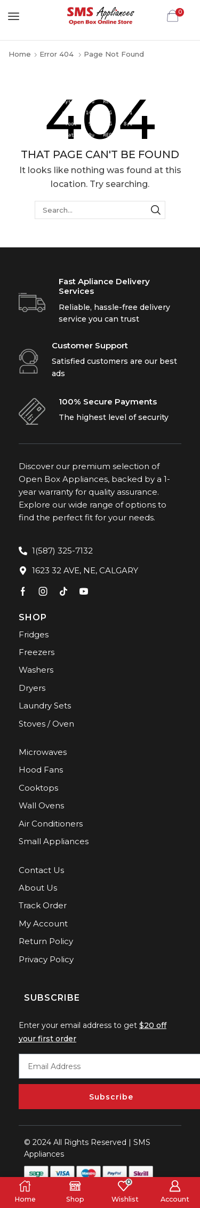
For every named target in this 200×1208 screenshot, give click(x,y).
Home (20, 54)
